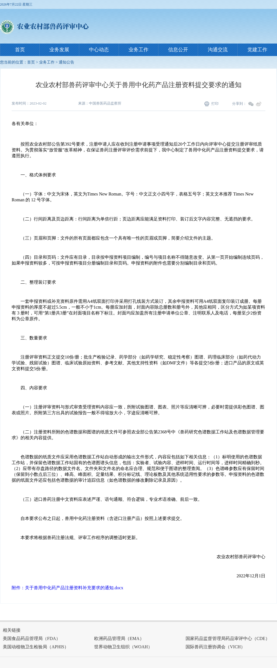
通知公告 (66, 62)
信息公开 (178, 49)
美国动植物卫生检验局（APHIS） (36, 646)
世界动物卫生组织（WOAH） (123, 646)
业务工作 (138, 49)
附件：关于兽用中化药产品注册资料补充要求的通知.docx (67, 587)
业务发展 (59, 49)
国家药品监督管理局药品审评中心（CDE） (228, 638)
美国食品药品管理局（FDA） (31, 638)
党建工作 (257, 49)
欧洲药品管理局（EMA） (119, 638)
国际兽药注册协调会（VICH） (215, 646)
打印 (211, 103)
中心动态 (99, 49)
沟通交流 (218, 49)
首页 (20, 49)
